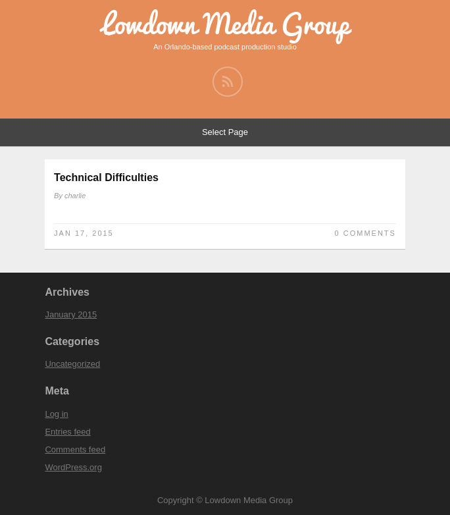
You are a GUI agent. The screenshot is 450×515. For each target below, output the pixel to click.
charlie (75, 196)
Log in (56, 414)
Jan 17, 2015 (84, 233)
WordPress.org (73, 467)
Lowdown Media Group (225, 24)
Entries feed (67, 432)
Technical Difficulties (106, 177)
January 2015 (71, 314)
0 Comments (365, 233)
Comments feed (75, 449)
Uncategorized (72, 364)
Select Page (225, 132)
